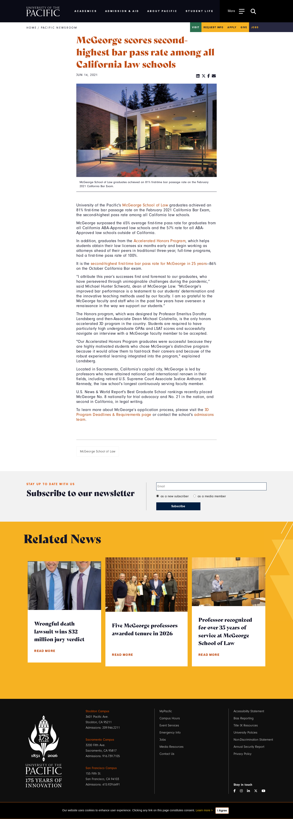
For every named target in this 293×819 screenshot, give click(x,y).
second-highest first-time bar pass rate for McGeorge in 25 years (149, 263)
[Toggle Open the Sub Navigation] (236, 11)
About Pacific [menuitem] (162, 11)
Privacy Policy (242, 754)
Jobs (254, 27)
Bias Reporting (244, 718)
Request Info (213, 27)
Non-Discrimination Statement (253, 739)
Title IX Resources (246, 725)
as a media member (212, 496)
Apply (231, 27)
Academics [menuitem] (85, 11)
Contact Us (167, 754)
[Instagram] (243, 791)
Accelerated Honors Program (160, 241)
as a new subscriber (175, 496)
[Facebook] (209, 76)
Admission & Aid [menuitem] (122, 11)
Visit (195, 27)
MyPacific (166, 711)
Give (244, 27)
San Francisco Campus (101, 768)
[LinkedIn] (198, 76)
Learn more (203, 810)
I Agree (222, 810)
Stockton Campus (97, 711)
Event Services (169, 725)
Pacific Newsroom (59, 27)
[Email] (214, 76)
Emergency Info (170, 732)
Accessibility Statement (249, 711)
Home (31, 27)
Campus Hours (170, 718)
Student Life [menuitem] (200, 11)
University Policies (245, 732)
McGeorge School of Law (145, 205)
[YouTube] (265, 791)
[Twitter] (204, 76)
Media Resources (172, 747)
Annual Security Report (249, 747)
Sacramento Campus (100, 739)
